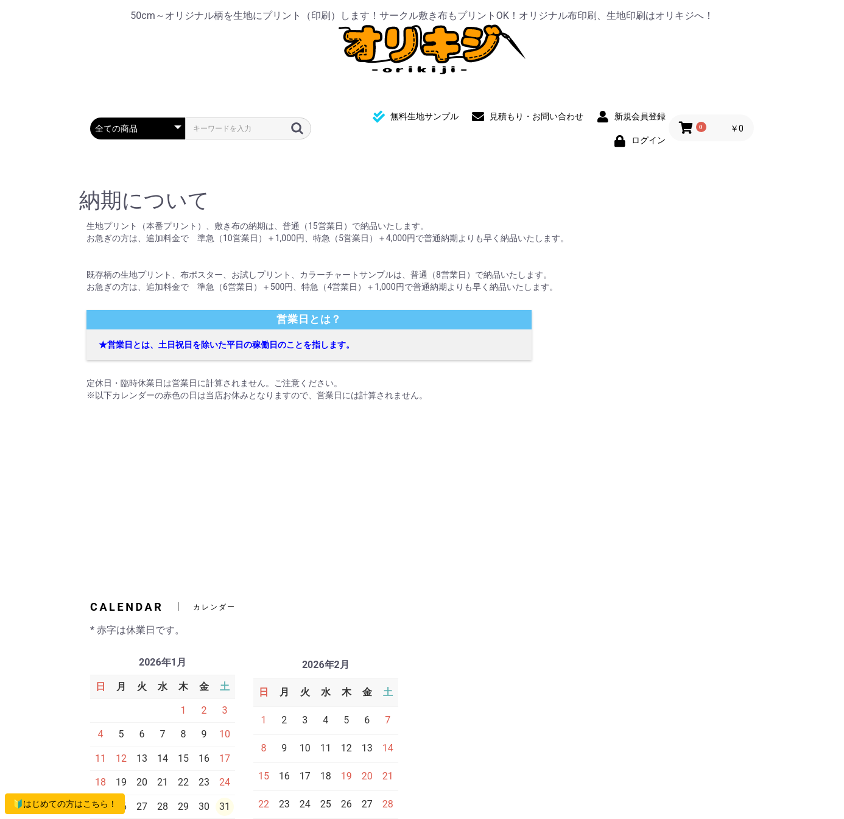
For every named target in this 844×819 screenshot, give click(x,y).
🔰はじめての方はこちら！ (65, 804)
